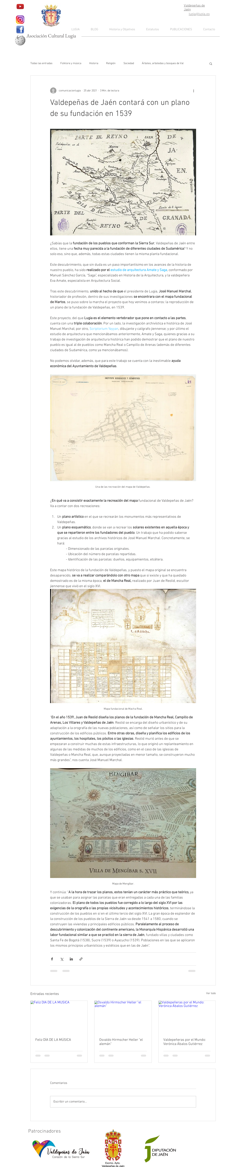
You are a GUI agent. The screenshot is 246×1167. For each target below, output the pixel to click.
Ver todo (211, 993)
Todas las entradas (41, 63)
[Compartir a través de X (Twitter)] (62, 959)
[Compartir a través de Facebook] (52, 959)
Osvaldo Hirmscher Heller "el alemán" (121, 1042)
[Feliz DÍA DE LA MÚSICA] (59, 1017)
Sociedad (128, 63)
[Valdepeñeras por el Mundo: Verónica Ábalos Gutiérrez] (187, 1017)
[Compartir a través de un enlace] (81, 959)
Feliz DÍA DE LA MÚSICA (53, 1040)
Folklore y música (70, 63)
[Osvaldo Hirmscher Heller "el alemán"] (123, 1017)
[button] (211, 63)
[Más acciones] (193, 90)
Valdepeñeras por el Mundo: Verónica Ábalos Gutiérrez (184, 1042)
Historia (93, 63)
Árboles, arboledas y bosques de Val (163, 63)
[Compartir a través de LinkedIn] (71, 959)
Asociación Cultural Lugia (51, 35)
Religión (111, 63)
